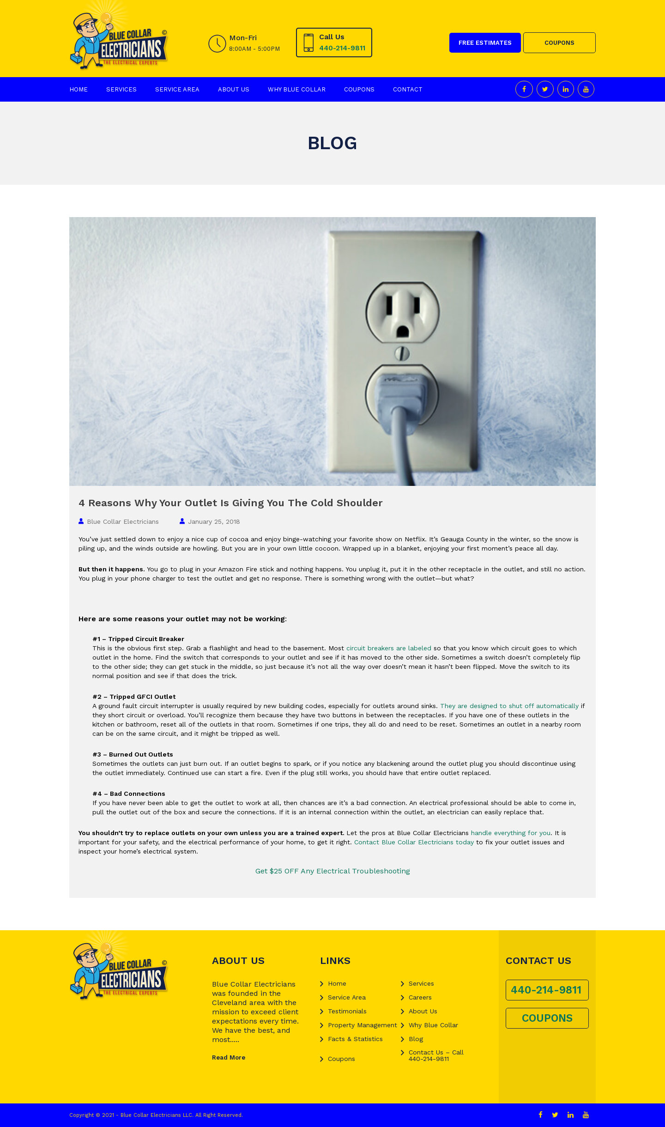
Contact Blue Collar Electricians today (414, 842)
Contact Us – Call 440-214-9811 (436, 1055)
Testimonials (347, 1011)
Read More (228, 1057)
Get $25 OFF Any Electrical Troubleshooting (332, 870)
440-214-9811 (342, 48)
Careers (420, 997)
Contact (408, 89)
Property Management (362, 1025)
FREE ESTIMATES (485, 42)
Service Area (177, 89)
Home (78, 89)
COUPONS (559, 42)
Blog (416, 1038)
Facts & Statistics (355, 1038)
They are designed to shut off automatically (509, 705)
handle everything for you (510, 832)
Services (121, 89)
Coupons (359, 89)
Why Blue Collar (297, 89)
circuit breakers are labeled (388, 648)
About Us (233, 89)
